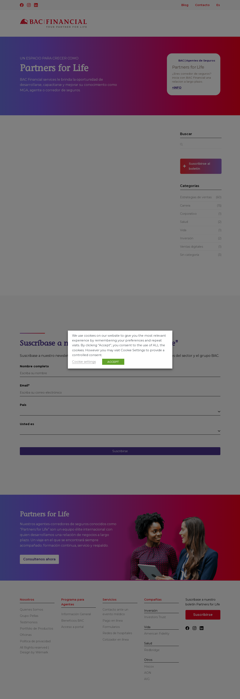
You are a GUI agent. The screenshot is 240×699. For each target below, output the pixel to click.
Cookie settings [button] (84, 362)
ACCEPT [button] (113, 361)
